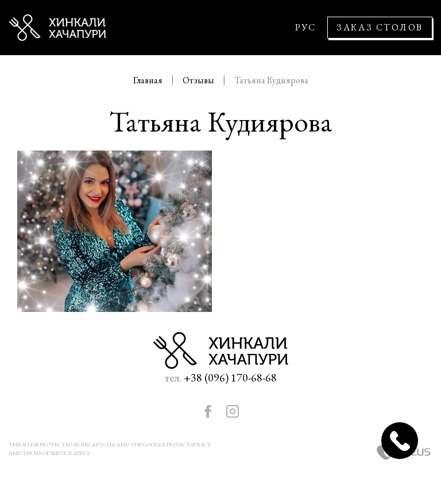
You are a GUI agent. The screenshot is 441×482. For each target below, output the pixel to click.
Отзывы (199, 80)
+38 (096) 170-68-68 (230, 377)
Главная (148, 80)
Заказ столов (379, 27)
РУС (305, 27)
